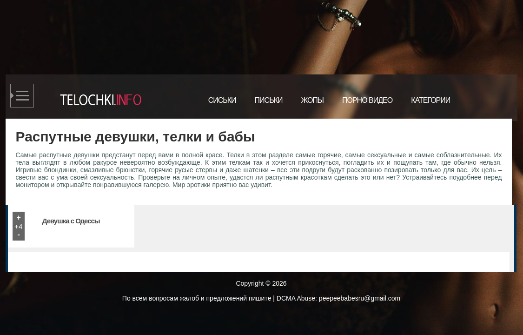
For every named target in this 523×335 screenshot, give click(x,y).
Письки (269, 100)
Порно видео (367, 100)
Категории (430, 100)
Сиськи (222, 100)
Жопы (312, 100)
